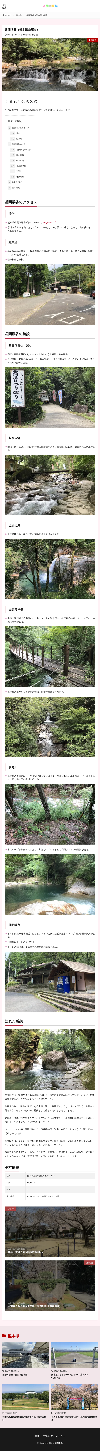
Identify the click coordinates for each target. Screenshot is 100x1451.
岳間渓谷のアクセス (18, 128)
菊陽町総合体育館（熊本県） (15, 1374)
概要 (37, 1436)
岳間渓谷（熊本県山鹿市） (38, 15)
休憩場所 (17, 177)
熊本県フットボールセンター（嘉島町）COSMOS (70, 1376)
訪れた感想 (15, 182)
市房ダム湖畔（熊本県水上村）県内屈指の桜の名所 (74, 1418)
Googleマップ (49, 222)
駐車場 (16, 139)
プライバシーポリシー (54, 1436)
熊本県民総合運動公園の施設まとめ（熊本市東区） (24, 1418)
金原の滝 (17, 160)
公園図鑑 (58, 1443)
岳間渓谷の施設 (16, 144)
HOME (8, 15)
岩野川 (16, 171)
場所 (15, 133)
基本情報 (14, 188)
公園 (36, 35)
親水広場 (17, 155)
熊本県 (19, 15)
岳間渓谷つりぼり (21, 150)
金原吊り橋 (18, 166)
